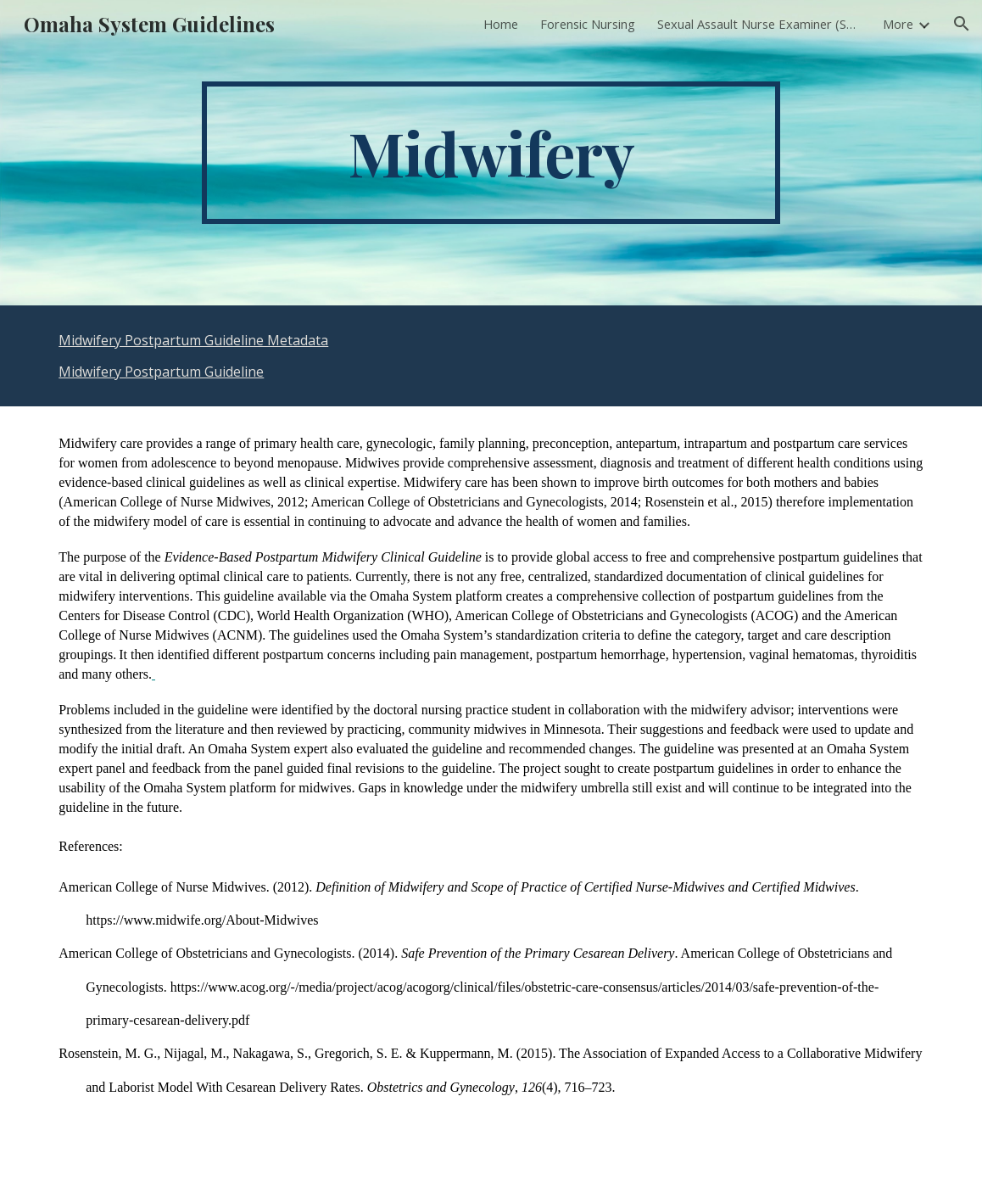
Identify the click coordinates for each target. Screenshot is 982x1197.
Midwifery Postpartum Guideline (161, 371)
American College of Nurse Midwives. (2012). (187, 887)
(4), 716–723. (579, 1087)
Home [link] (500, 23)
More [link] (898, 23)
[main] (490, 152)
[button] (961, 23)
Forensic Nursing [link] (587, 23)
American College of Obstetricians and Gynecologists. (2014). (230, 953)
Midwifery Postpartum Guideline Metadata (193, 340)
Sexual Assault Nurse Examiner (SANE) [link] (759, 23)
